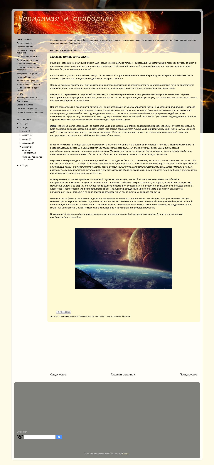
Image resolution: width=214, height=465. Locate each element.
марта (25, 139)
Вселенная (64, 316)
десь (54, 126)
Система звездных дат (27, 108)
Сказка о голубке (25, 105)
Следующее (58, 374)
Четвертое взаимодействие (30, 112)
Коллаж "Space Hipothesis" (29, 84)
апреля (26, 135)
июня (25, 131)
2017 (22, 123)
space (109, 316)
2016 (22, 127)
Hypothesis (100, 316)
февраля (27, 143)
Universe (126, 316)
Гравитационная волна (28, 60)
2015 (22, 165)
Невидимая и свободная (66, 19)
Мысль (91, 316)
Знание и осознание (26, 64)
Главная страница (123, 374)
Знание (83, 316)
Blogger (125, 454)
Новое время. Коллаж (27, 97)
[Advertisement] (123, 347)
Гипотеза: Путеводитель (28, 56)
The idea (117, 316)
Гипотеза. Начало (25, 47)
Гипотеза (74, 316)
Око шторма (23, 101)
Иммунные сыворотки (27, 73)
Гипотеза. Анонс (24, 43)
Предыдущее (188, 374)
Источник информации (27, 80)
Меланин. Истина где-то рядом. (32, 158)
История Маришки (25, 77)
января (26, 147)
